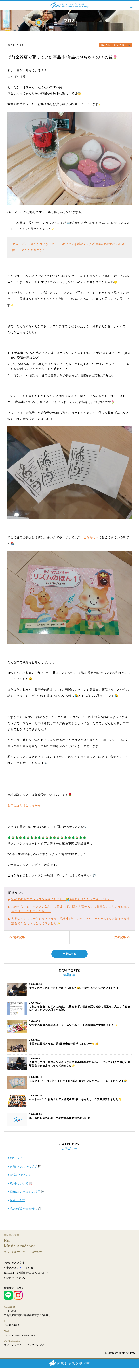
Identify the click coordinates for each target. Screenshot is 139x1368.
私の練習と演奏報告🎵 (25, 1208)
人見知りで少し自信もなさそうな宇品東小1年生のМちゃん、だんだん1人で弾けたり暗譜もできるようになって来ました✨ (70, 921)
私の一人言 (17, 1200)
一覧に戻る (69, 953)
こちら (21, 1267)
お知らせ (16, 1158)
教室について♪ (20, 1175)
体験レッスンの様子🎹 (25, 1166)
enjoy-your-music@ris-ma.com (20, 1335)
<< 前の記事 (17, 937)
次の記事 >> (122, 937)
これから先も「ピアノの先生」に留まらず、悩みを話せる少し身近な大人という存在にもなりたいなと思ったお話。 (70, 909)
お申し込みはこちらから (24, 805)
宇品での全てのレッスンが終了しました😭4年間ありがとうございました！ (62, 899)
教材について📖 (21, 1183)
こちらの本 (91, 537)
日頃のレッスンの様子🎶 (115, 45)
